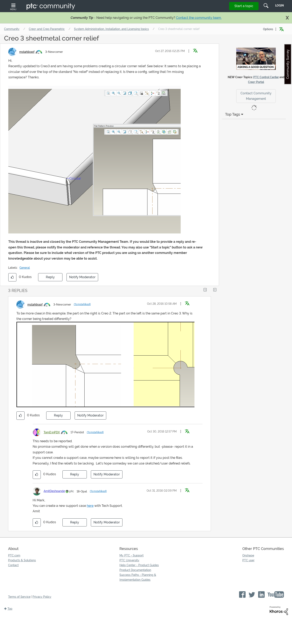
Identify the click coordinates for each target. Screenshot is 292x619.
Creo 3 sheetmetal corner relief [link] (179, 29)
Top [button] (10, 608)
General (24, 267)
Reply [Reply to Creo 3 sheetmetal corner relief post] (50, 277)
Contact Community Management (256, 96)
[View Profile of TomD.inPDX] (52, 432)
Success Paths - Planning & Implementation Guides (137, 577)
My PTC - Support (131, 555)
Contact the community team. (199, 18)
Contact (13, 565)
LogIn (279, 5)
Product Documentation (135, 570)
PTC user (248, 560)
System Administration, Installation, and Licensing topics (111, 29)
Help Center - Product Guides (139, 565)
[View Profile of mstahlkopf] (26, 51)
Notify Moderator (82, 277)
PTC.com (14, 555)
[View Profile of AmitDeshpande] (54, 491)
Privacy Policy (41, 596)
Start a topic (243, 6)
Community (11, 29)
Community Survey (288, 64)
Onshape (248, 555)
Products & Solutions (22, 560)
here (90, 506)
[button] (189, 51)
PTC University (129, 560)
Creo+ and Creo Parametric (47, 29)
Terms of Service (19, 596)
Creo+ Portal (256, 82)
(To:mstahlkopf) (82, 304)
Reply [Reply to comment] (58, 415)
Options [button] (268, 29)
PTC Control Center (266, 77)
